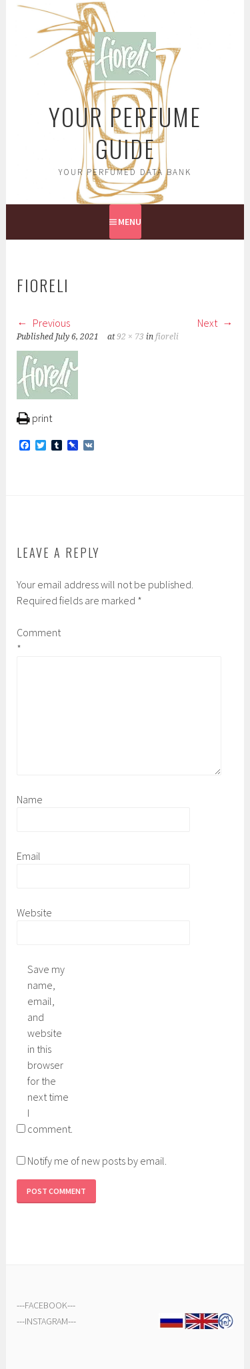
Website (34, 912)
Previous (43, 322)
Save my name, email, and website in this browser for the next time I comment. (48, 1048)
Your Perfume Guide (125, 132)
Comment (38, 640)
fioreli (167, 336)
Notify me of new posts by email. (97, 1160)
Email (29, 856)
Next (215, 322)
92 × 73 (130, 336)
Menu (129, 222)
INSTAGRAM (46, 1321)
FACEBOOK (46, 1305)
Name (30, 799)
